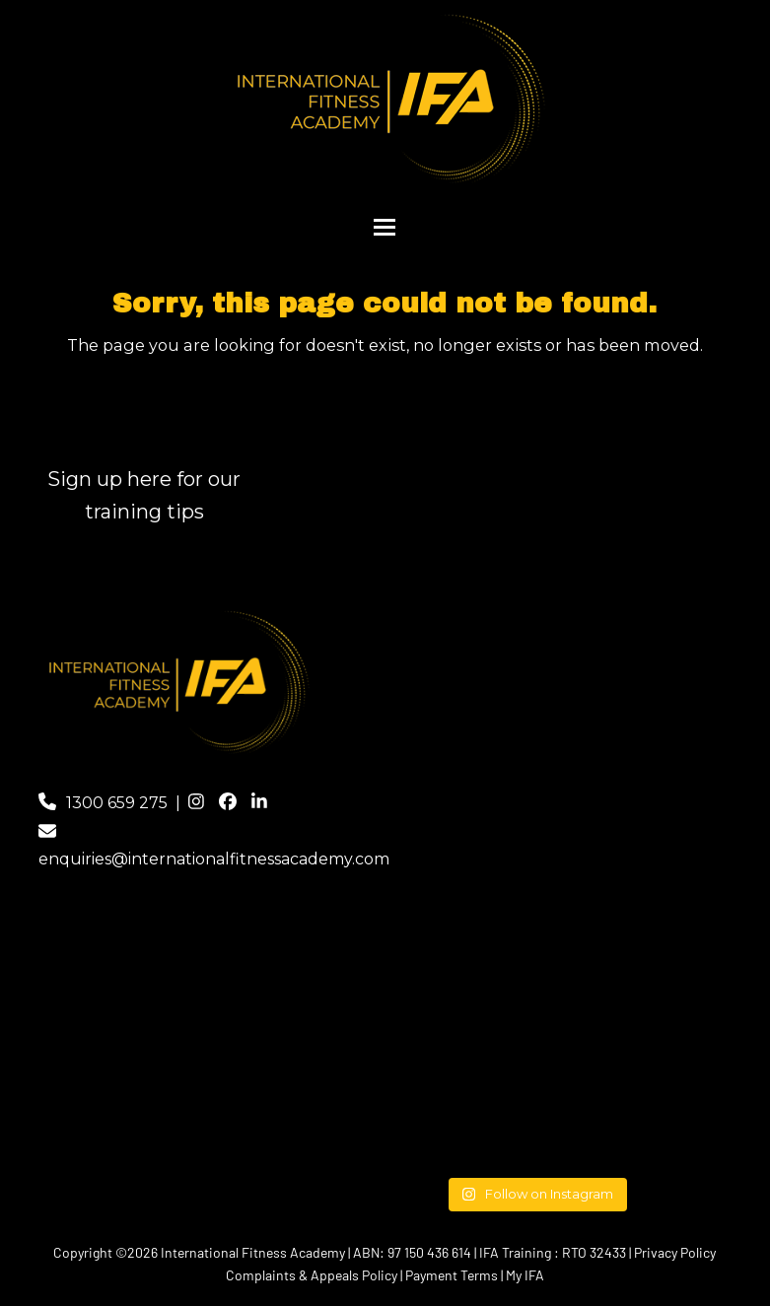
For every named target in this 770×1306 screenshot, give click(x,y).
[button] (384, 227)
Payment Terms (451, 1275)
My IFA (525, 1275)
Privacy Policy (675, 1252)
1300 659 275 (117, 802)
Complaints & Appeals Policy (311, 1275)
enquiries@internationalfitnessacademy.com (213, 859)
